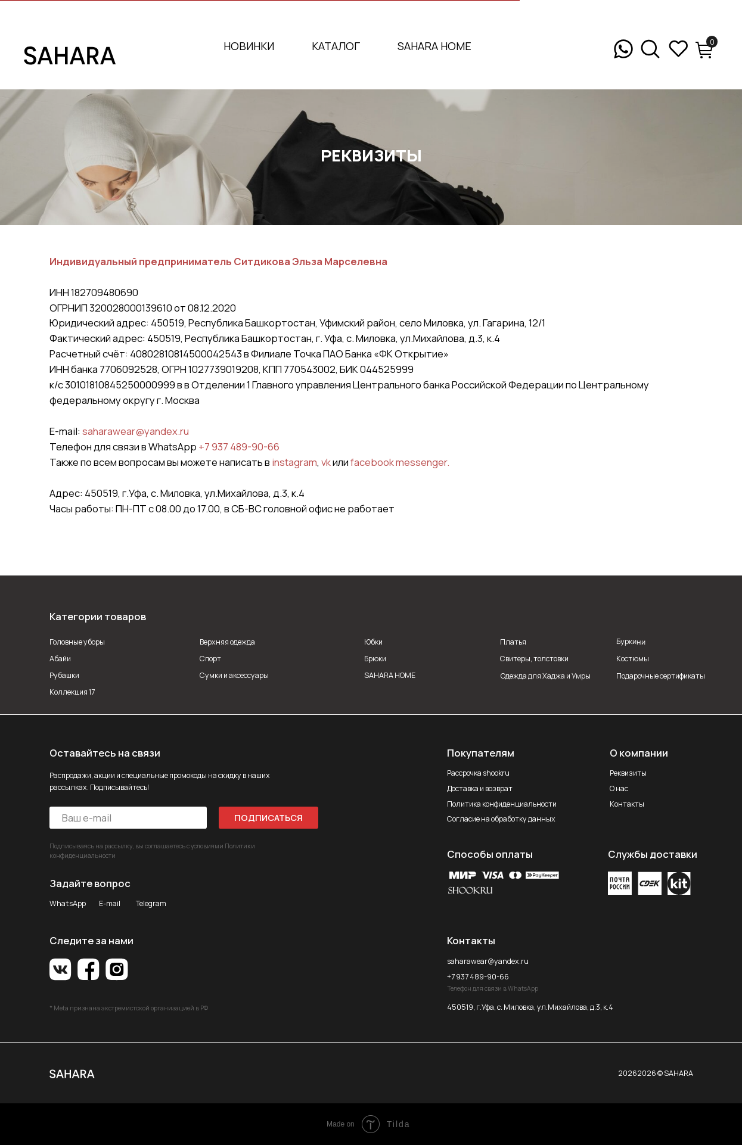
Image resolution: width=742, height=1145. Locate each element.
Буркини (630, 641)
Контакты (627, 804)
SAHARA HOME (434, 46)
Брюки (375, 659)
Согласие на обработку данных (501, 819)
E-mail (109, 903)
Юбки (373, 642)
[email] (128, 818)
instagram (294, 462)
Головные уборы (77, 642)
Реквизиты (628, 773)
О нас (619, 788)
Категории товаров (97, 616)
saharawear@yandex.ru (135, 431)
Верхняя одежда (227, 642)
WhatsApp (67, 903)
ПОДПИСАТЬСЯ (268, 817)
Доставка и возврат (480, 788)
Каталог (336, 46)
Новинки (248, 46)
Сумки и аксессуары (234, 675)
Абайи (60, 659)
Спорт (210, 659)
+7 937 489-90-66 (239, 446)
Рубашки (64, 675)
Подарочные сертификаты (660, 676)
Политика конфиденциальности (502, 804)
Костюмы (632, 659)
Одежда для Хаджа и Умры (546, 676)
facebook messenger (398, 462)
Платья (513, 642)
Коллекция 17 (72, 692)
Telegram (151, 903)
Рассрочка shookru (478, 773)
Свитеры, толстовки (534, 659)
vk (326, 462)
